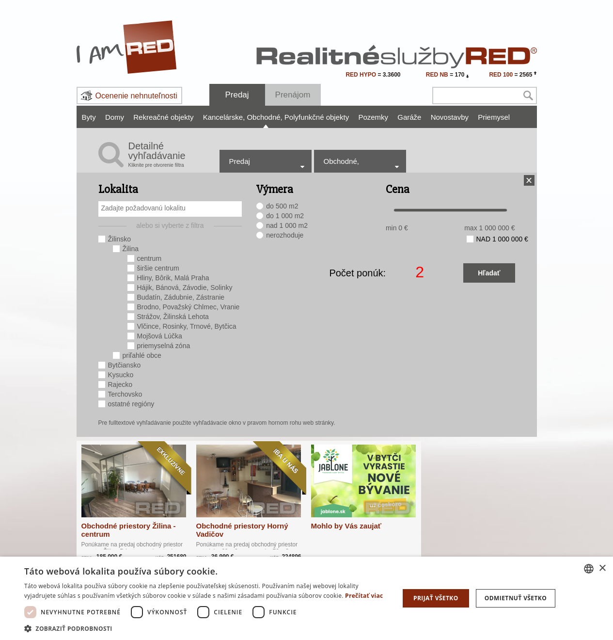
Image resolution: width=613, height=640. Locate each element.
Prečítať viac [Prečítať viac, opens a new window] (364, 596)
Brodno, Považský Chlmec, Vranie (188, 307)
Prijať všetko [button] (435, 598)
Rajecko (120, 384)
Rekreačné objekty (163, 117)
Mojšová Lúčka (159, 336)
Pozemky (373, 117)
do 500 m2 (282, 206)
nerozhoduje (284, 235)
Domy (114, 117)
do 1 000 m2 (285, 216)
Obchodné (264, 117)
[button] (206, 628)
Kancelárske (224, 117)
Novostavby (450, 117)
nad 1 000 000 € (502, 239)
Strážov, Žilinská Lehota (173, 316)
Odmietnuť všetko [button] (516, 598)
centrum (149, 258)
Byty (89, 117)
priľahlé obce (142, 355)
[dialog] (306, 598)
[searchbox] (171, 208)
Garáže (409, 117)
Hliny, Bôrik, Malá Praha (173, 278)
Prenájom (293, 94)
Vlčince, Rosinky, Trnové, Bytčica (186, 326)
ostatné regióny (131, 404)
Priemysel (494, 117)
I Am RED (127, 47)
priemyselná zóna (163, 346)
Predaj (237, 94)
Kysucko (121, 375)
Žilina (131, 249)
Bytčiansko (124, 365)
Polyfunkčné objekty (316, 117)
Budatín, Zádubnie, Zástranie (181, 297)
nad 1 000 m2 (287, 225)
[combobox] (170, 209)
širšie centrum (158, 268)
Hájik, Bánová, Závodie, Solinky (185, 287)
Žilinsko (119, 239)
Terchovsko (125, 394)
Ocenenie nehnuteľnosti (136, 96)
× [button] (602, 568)
